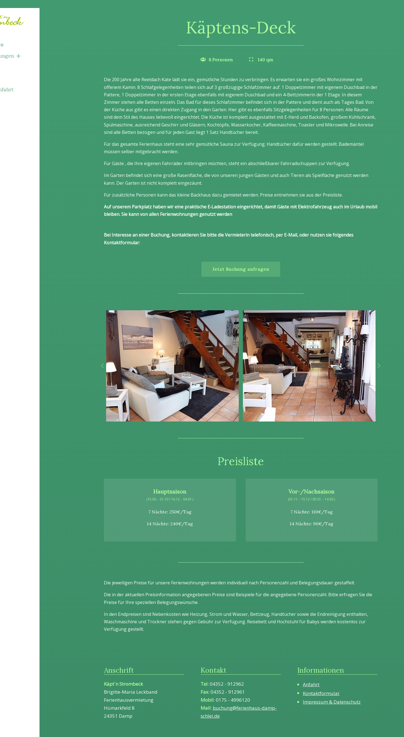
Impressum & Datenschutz (332, 702)
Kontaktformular (321, 693)
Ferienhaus (25, 36)
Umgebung (21, 59)
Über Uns (19, 70)
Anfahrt (311, 684)
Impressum (21, 92)
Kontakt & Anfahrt (29, 81)
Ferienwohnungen (33, 48)
